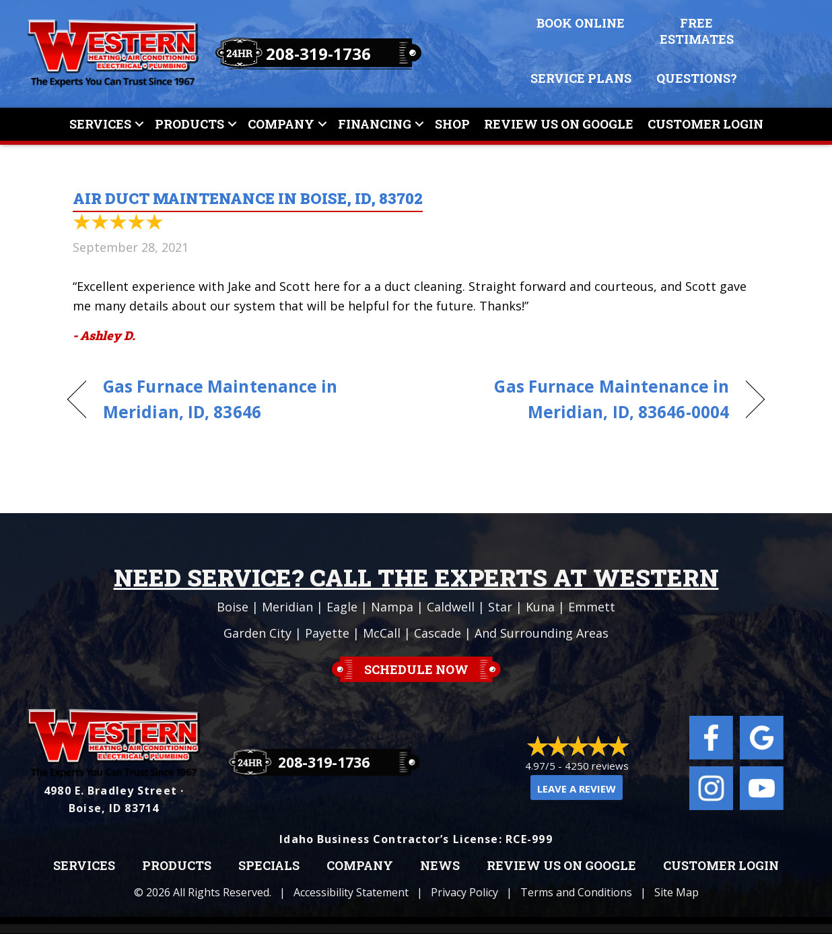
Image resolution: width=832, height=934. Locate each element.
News (440, 866)
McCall (382, 633)
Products (189, 124)
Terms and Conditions (576, 892)
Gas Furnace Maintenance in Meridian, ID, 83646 (220, 399)
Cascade (437, 633)
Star (500, 607)
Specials (269, 866)
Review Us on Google (561, 866)
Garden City (257, 633)
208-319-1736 (318, 53)
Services (100, 124)
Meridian (287, 607)
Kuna (540, 607)
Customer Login (705, 124)
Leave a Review (576, 788)
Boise (232, 607)
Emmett (591, 607)
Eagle (341, 607)
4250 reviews (597, 765)
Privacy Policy (464, 892)
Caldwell (451, 607)
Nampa (392, 607)
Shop (452, 124)
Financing (374, 124)
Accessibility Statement (351, 892)
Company (281, 124)
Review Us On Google (558, 124)
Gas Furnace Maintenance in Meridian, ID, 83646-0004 (583, 399)
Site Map (676, 892)
